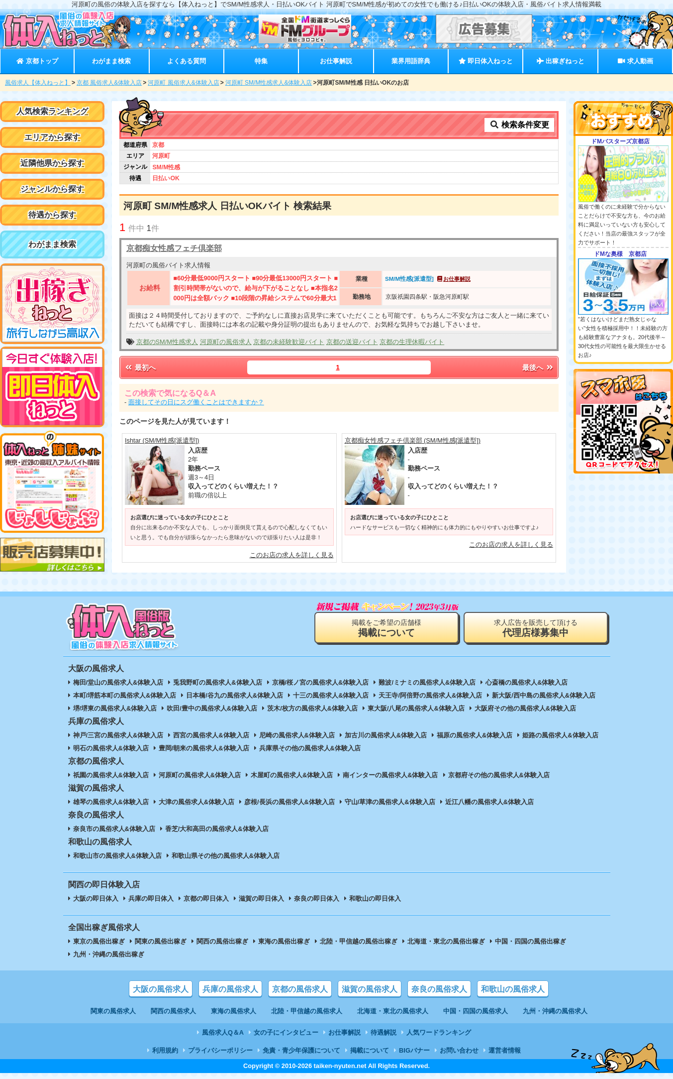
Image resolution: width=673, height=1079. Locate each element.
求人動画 (635, 61)
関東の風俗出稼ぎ (161, 941)
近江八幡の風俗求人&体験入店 (489, 802)
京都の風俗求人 (300, 989)
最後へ (538, 367)
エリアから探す (52, 137)
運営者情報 (504, 1050)
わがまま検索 (111, 61)
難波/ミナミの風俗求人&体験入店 (427, 682)
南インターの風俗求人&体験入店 (390, 775)
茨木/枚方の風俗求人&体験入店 (312, 708)
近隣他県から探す (52, 163)
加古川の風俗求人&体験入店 (386, 735)
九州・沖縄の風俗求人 (555, 1011)
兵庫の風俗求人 (230, 989)
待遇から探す (52, 215)
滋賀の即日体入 (261, 898)
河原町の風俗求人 (226, 342)
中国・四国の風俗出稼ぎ (530, 941)
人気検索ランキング (52, 111)
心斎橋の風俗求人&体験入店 (526, 682)
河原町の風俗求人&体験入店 (200, 775)
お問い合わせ (459, 1050)
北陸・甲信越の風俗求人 (306, 1011)
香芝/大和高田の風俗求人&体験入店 (217, 829)
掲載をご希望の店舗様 (386, 628)
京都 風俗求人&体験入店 (109, 82)
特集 (261, 61)
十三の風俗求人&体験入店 (331, 695)
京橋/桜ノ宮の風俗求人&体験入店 (320, 682)
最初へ (140, 367)
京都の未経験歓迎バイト (288, 342)
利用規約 (165, 1050)
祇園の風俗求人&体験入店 (111, 775)
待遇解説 (383, 1032)
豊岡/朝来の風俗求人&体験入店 (204, 748)
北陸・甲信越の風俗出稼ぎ (358, 941)
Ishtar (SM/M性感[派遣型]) (162, 440)
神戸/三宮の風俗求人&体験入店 (118, 735)
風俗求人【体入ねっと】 (38, 82)
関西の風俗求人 (173, 1011)
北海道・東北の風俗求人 (392, 1011)
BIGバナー (414, 1050)
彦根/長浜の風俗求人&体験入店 (289, 802)
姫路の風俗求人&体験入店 (560, 735)
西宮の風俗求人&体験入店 (211, 735)
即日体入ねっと (485, 61)
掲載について (369, 1050)
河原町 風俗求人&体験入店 (183, 82)
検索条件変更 (519, 124)
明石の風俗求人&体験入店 (111, 748)
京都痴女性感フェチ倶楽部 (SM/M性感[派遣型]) (413, 440)
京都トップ (37, 61)
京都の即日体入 (206, 898)
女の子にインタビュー (286, 1032)
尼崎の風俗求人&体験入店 (297, 735)
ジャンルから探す (52, 189)
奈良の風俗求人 (439, 989)
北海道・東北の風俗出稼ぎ (446, 941)
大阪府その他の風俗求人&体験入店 (525, 708)
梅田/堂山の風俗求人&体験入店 (118, 682)
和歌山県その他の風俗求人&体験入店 (226, 855)
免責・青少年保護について (301, 1050)
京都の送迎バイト (352, 342)
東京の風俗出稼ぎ (99, 941)
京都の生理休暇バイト (412, 342)
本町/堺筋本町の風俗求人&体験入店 (125, 695)
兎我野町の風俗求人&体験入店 (217, 682)
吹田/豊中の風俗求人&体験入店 (212, 708)
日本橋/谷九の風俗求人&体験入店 (234, 695)
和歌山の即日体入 (375, 898)
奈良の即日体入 (316, 898)
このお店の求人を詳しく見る (292, 555)
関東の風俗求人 (113, 1011)
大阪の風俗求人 (161, 989)
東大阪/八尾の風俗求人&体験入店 (416, 708)
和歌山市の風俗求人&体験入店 (117, 855)
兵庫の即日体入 (151, 898)
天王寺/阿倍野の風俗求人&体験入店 (430, 695)
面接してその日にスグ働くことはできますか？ (196, 402)
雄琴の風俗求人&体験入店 (111, 802)
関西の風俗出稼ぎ (222, 941)
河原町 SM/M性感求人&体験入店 (268, 82)
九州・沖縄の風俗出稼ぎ (108, 954)
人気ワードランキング (438, 1032)
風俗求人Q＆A (223, 1032)
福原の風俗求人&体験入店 (474, 735)
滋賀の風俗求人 (369, 989)
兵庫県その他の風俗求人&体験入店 (310, 748)
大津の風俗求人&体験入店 (196, 802)
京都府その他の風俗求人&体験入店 (499, 775)
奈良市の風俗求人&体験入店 (114, 829)
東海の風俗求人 (233, 1011)
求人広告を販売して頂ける (535, 628)
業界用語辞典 (410, 61)
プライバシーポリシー (220, 1050)
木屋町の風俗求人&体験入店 (292, 775)
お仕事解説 (336, 61)
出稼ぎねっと (560, 61)
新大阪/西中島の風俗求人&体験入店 (543, 695)
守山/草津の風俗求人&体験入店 (390, 802)
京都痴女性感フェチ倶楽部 (174, 248)
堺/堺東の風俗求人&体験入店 (115, 708)
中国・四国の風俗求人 (475, 1011)
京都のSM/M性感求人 (167, 342)
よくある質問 (186, 61)
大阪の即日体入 (95, 898)
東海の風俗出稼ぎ (284, 941)
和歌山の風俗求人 (513, 989)
